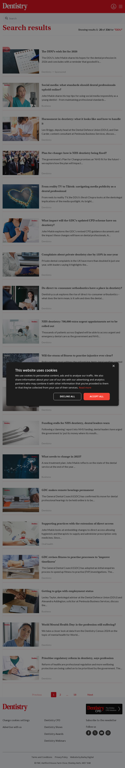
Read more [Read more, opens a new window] (85, 387)
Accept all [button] (97, 396)
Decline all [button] (67, 396)
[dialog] (62, 384)
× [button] (113, 366)
